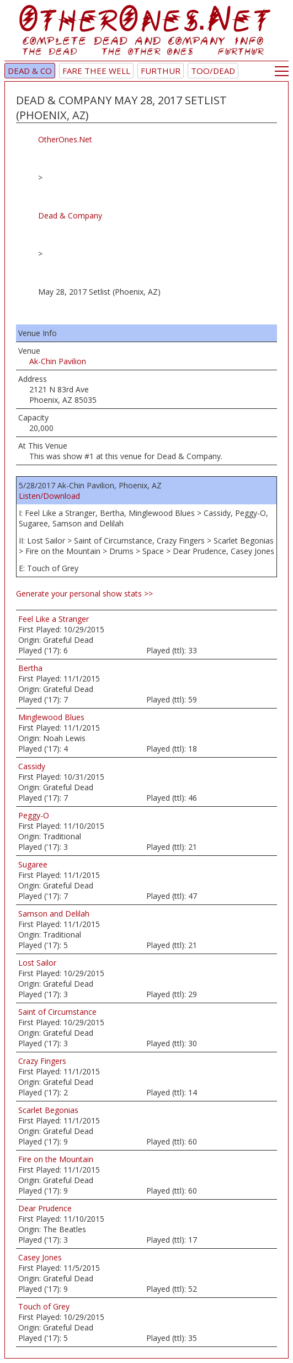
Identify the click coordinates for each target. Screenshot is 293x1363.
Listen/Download (49, 496)
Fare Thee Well (96, 70)
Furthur (160, 70)
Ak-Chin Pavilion (57, 361)
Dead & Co (30, 70)
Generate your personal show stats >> (84, 593)
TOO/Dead (213, 70)
